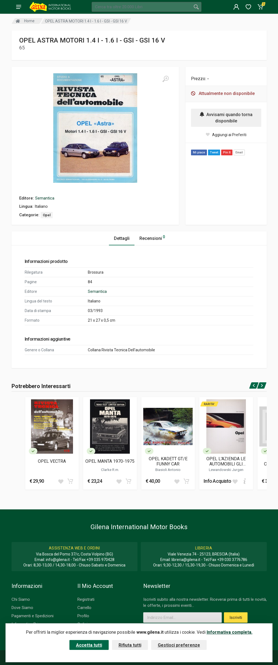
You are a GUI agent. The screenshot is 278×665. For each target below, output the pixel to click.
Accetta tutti (89, 645)
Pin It (227, 152)
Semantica (44, 198)
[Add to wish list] (60, 481)
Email (239, 152)
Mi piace (199, 152)
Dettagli (122, 238)
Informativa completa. (229, 632)
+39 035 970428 (100, 559)
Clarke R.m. (110, 469)
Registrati (85, 599)
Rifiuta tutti (130, 645)
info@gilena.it (58, 559)
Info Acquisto (217, 481)
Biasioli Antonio (168, 469)
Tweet (214, 152)
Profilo (83, 615)
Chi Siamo (21, 599)
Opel (46, 215)
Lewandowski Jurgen (226, 469)
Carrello (84, 607)
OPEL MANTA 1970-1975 (109, 461)
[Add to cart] (70, 481)
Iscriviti (235, 617)
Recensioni (152, 237)
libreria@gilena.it (186, 559)
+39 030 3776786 (232, 559)
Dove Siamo (22, 607)
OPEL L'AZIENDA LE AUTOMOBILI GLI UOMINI (226, 461)
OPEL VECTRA (52, 461)
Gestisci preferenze (179, 645)
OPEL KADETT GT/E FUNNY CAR (168, 461)
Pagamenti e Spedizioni (33, 615)
